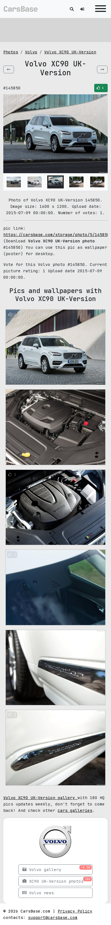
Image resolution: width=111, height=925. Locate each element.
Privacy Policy (75, 911)
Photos (10, 52)
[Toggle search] (72, 9)
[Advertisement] (55, 29)
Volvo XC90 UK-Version (70, 52)
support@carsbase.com (52, 917)
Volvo (31, 52)
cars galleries (75, 810)
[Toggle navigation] (99, 9)
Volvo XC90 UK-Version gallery (40, 797)
